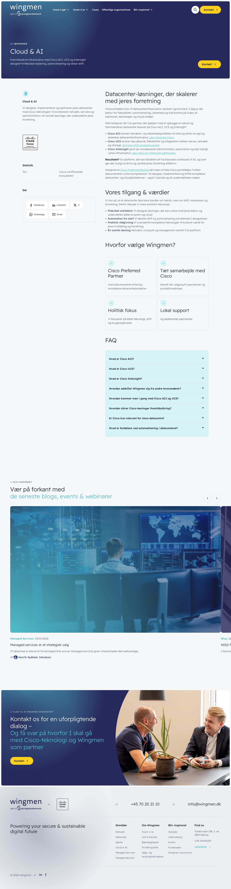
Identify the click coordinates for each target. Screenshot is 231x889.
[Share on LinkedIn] (59, 205)
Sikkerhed (121, 837)
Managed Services (125, 852)
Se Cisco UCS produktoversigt (140, 145)
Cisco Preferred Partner (134, 169)
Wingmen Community (180, 852)
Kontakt (211, 10)
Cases (95, 9)
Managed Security (125, 857)
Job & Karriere (149, 837)
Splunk (119, 842)
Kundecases (174, 847)
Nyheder (173, 831)
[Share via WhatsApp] (37, 214)
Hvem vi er (79, 9)
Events (171, 842)
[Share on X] (76, 205)
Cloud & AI (121, 847)
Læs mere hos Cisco (161, 137)
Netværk (120, 831)
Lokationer (203, 847)
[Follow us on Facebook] (46, 875)
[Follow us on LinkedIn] (41, 875)
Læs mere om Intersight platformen (153, 153)
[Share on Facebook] (37, 205)
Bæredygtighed (150, 842)
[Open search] (195, 10)
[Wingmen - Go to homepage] (25, 10)
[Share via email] (57, 214)
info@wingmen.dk (204, 804)
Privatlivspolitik (150, 847)
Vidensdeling (175, 837)
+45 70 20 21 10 (145, 804)
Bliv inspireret (141, 9)
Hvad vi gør (59, 9)
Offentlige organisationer (116, 9)
